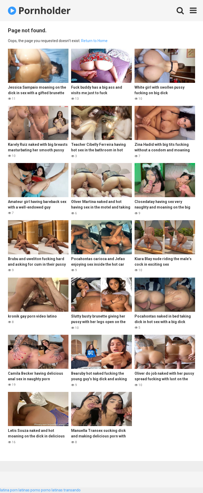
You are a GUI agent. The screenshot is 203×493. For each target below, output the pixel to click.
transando (72, 490)
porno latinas (52, 490)
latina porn (9, 490)
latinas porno (29, 490)
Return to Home (94, 41)
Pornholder (39, 10)
